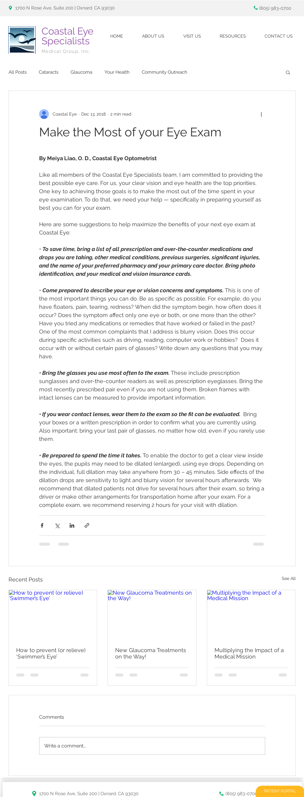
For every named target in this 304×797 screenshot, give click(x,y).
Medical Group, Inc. (67, 51)
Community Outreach (164, 72)
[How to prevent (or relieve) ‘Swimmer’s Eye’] (53, 615)
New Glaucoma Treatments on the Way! (150, 653)
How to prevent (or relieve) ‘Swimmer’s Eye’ (51, 653)
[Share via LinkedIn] (72, 525)
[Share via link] (87, 525)
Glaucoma (81, 72)
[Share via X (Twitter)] (57, 525)
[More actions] (261, 114)
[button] (288, 72)
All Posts (18, 72)
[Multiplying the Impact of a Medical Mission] (251, 615)
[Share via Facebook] (42, 525)
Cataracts (48, 72)
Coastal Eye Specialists (67, 35)
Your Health (117, 72)
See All (289, 578)
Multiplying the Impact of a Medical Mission (249, 653)
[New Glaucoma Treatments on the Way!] (152, 615)
